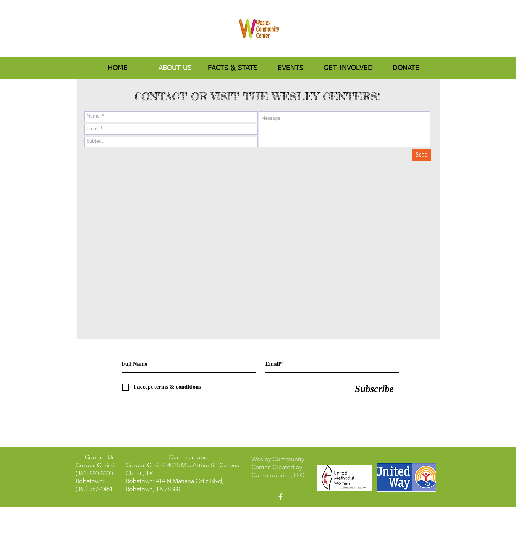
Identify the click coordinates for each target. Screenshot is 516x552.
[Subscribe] (374, 389)
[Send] (421, 155)
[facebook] (280, 497)
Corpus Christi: (146, 465)
